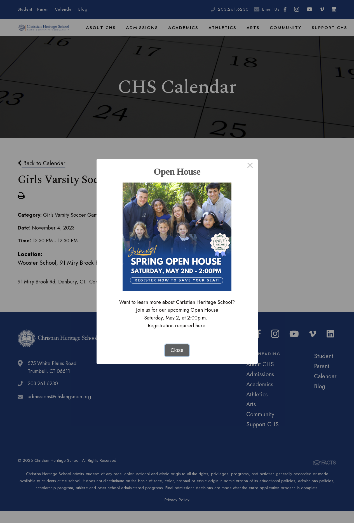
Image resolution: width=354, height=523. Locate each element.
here (200, 325)
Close (176, 350)
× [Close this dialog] (250, 166)
